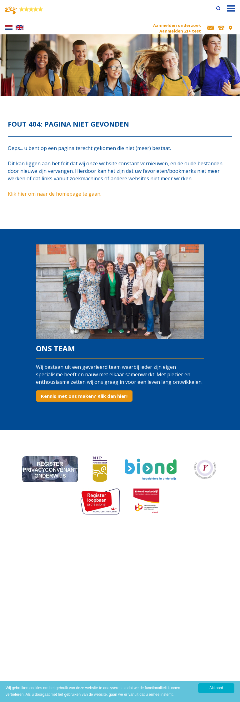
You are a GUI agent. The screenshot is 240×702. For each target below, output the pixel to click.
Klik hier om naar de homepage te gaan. (54, 193)
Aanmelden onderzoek (177, 25)
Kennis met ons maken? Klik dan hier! (84, 396)
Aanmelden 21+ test (180, 31)
